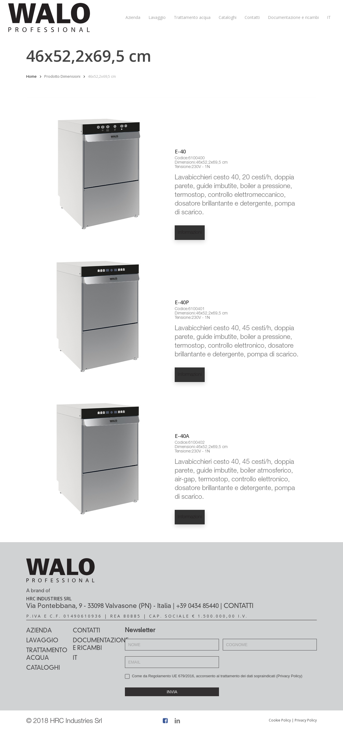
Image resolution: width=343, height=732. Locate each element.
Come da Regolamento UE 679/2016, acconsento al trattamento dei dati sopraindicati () (213, 676)
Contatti (86, 631)
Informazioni (190, 233)
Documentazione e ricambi (96, 644)
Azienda (39, 631)
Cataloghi (43, 668)
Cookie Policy (280, 720)
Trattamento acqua (46, 654)
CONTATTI (238, 606)
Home (31, 76)
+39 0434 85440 (197, 606)
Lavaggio (42, 641)
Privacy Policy (289, 676)
